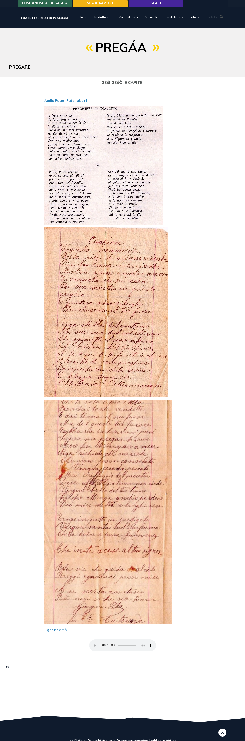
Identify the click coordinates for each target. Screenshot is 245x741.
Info (195, 19)
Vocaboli (152, 19)
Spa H (156, 5)
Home (83, 19)
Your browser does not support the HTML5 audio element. (122, 645)
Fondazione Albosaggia (45, 5)
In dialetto (175, 19)
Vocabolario (128, 19)
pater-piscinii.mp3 (9, 667)
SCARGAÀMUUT (100, 5)
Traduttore (103, 19)
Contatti (211, 19)
